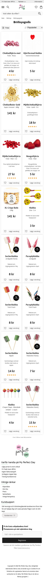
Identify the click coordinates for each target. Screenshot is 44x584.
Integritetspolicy (9, 496)
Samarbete (7, 494)
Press (4, 492)
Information (38, 1)
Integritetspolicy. (23, 548)
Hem (2, 18)
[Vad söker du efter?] (22, 13)
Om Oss (5, 489)
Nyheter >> (22, 1)
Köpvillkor (6, 487)
